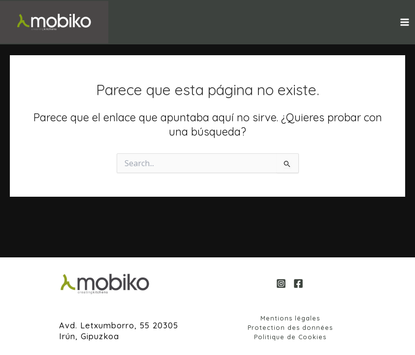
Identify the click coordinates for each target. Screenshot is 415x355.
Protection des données (290, 327)
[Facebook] (298, 283)
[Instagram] (281, 283)
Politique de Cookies (290, 337)
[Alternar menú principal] (404, 22)
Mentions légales (290, 318)
